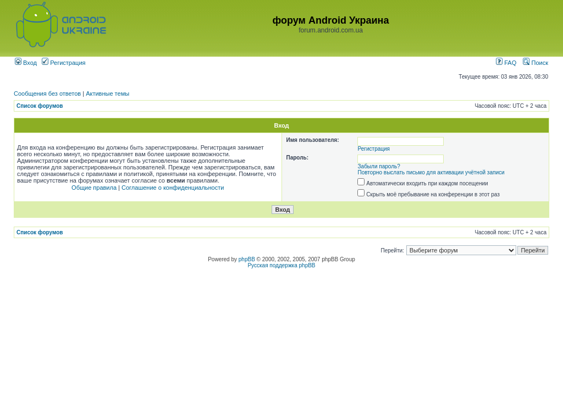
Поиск (535, 62)
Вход (26, 62)
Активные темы (107, 93)
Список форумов (39, 106)
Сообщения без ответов (47, 93)
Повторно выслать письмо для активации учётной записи (431, 172)
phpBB (247, 259)
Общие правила (94, 187)
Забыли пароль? (379, 166)
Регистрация (63, 62)
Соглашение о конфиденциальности (173, 187)
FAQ (506, 62)
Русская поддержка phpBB (281, 265)
